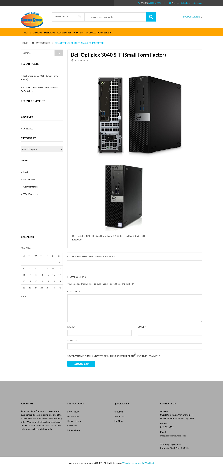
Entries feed (29, 179)
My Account (73, 411)
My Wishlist (73, 416)
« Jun (23, 296)
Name (71, 326)
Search (151, 17)
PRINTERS (78, 32)
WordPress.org (30, 194)
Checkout (72, 425)
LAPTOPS (37, 32)
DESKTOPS (49, 32)
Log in (26, 172)
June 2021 (28, 128)
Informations (73, 430)
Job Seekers (105, 32)
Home (27, 32)
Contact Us (119, 416)
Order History (74, 421)
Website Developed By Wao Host (138, 463)
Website (72, 340)
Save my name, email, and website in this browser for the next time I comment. (113, 356)
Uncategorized (41, 43)
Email (142, 326)
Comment (73, 291)
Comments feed (31, 186)
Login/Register (191, 16)
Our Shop (118, 421)
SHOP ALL (91, 32)
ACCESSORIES (64, 32)
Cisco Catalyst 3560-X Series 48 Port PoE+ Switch (91, 256)
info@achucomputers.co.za (191, 3)
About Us (118, 411)
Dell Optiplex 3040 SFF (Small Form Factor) (39, 77)
